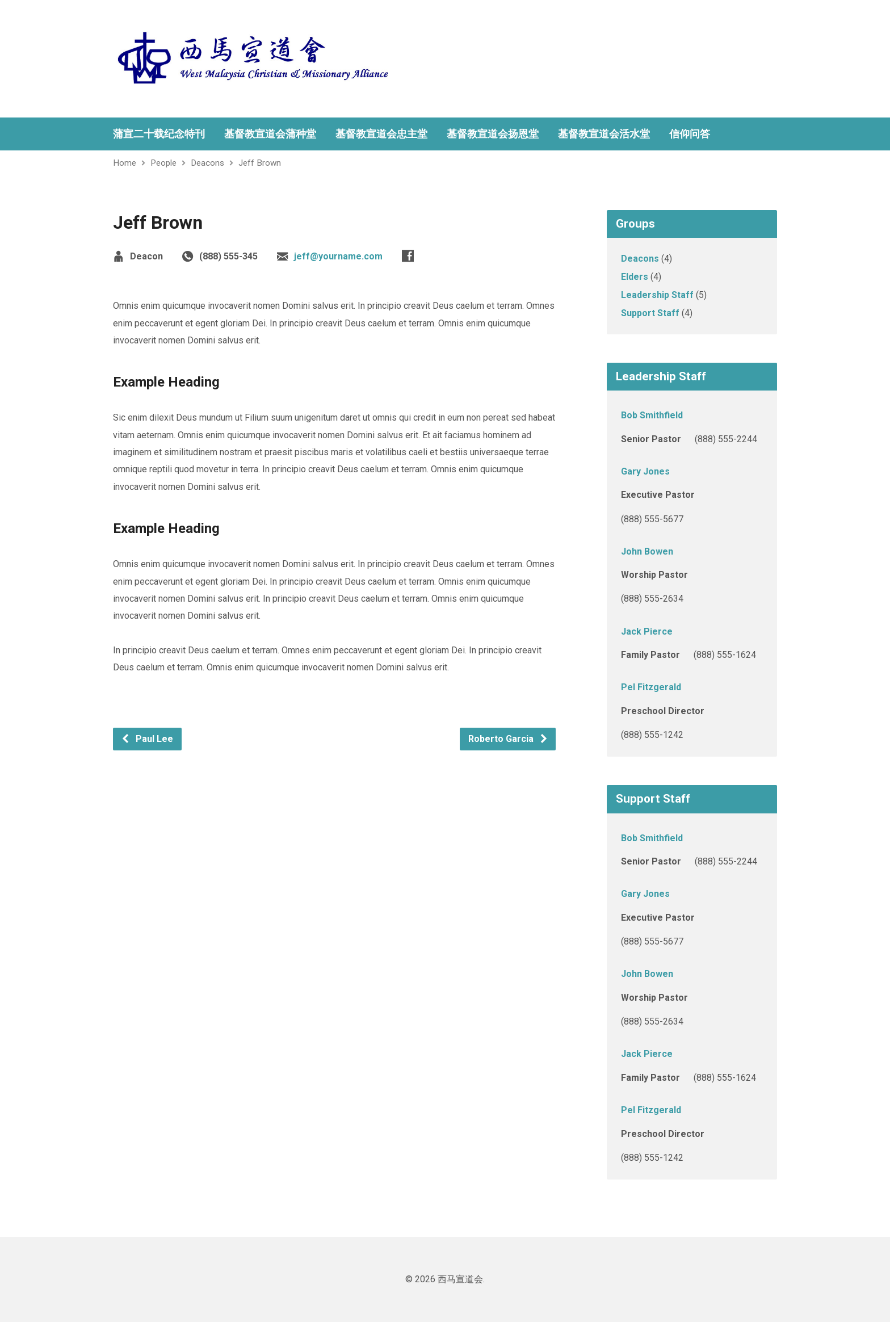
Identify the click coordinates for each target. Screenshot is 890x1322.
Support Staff (650, 313)
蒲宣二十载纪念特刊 (159, 134)
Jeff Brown (259, 163)
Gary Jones (645, 471)
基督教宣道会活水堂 (604, 134)
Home (124, 163)
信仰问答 (689, 134)
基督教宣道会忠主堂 (381, 134)
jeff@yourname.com (338, 256)
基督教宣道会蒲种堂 (270, 134)
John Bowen (647, 551)
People (163, 163)
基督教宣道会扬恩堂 (493, 134)
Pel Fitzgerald (651, 687)
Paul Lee (147, 738)
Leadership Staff (657, 294)
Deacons (207, 163)
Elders (634, 276)
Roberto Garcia (508, 738)
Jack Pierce (647, 631)
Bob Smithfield (652, 415)
